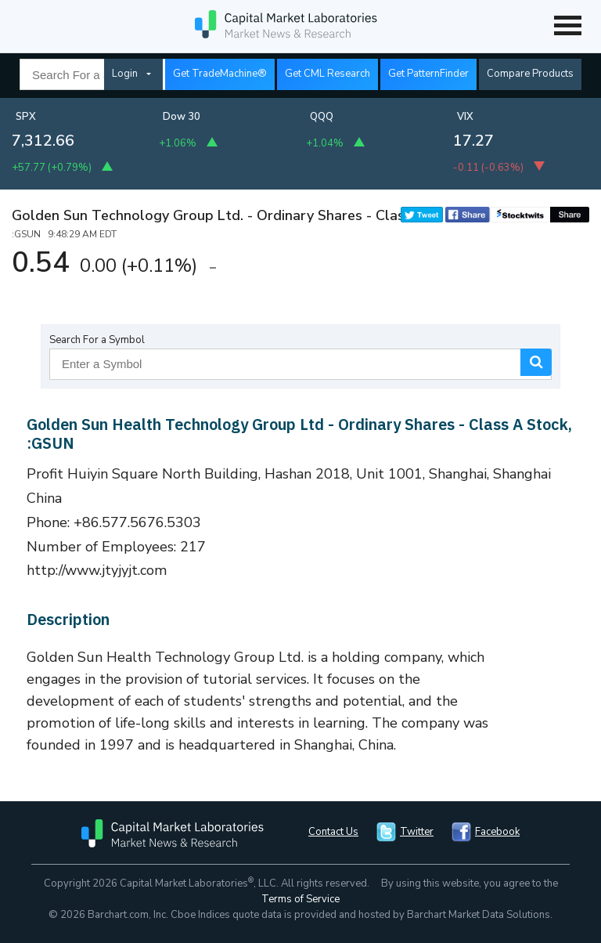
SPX (26, 117)
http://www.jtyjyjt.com (97, 570)
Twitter (417, 832)
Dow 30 (181, 117)
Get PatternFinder (428, 74)
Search (536, 362)
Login (125, 74)
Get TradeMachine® (220, 74)
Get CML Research (327, 74)
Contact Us (333, 832)
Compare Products (530, 74)
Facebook (497, 832)
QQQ (321, 117)
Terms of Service (300, 899)
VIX (465, 117)
